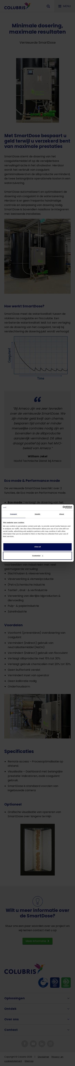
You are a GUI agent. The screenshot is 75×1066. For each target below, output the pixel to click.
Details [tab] (37, 514)
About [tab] (61, 514)
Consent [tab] (13, 514)
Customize (37, 556)
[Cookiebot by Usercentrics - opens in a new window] (57, 507)
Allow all (37, 547)
